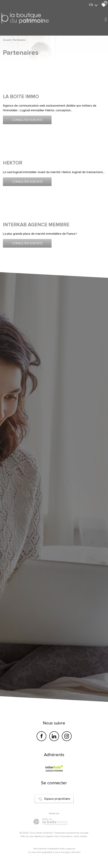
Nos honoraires (63, 836)
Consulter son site (27, 120)
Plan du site (27, 836)
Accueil (7, 40)
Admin (83, 836)
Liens (76, 836)
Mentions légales (44, 836)
